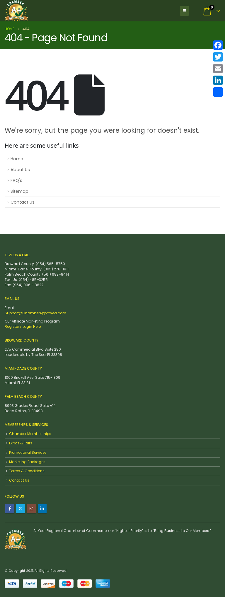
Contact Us (23, 202)
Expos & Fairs (20, 443)
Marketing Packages (27, 461)
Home (17, 159)
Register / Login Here (23, 326)
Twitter (20, 508)
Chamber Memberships (30, 433)
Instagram (31, 508)
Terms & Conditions (27, 470)
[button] (184, 11)
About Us (20, 170)
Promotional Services (28, 452)
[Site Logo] (16, 10)
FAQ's (16, 180)
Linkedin (42, 508)
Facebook (9, 508)
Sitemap (19, 191)
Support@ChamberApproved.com (35, 313)
